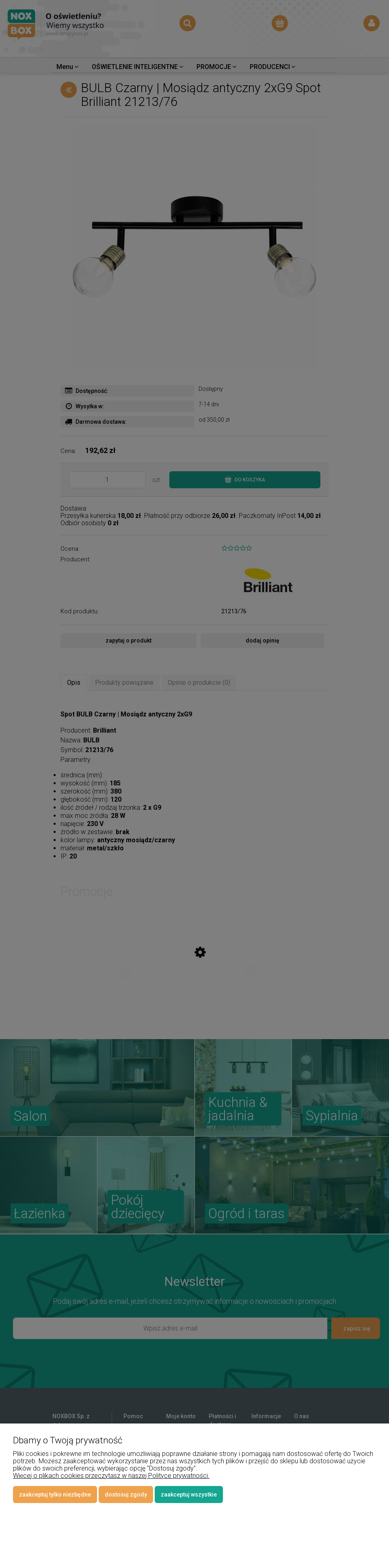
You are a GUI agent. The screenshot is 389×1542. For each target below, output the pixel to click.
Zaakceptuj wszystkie (189, 1494)
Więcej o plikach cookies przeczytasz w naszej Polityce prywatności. (111, 1475)
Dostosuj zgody (126, 1494)
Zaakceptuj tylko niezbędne (55, 1494)
